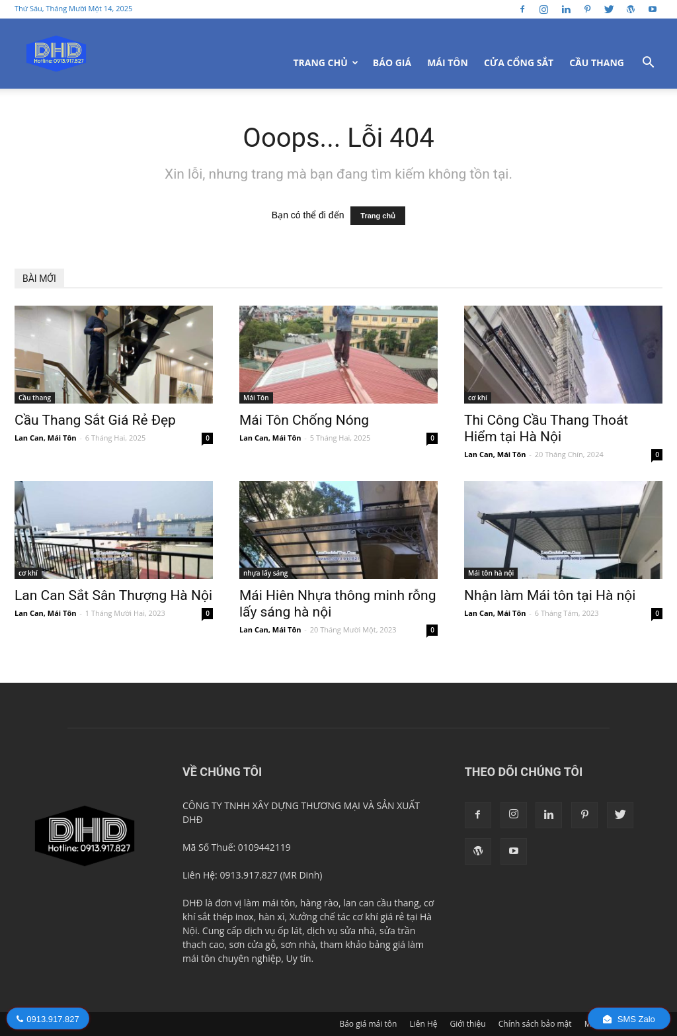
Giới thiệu (468, 1023)
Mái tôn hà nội (491, 573)
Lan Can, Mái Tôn (45, 438)
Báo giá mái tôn (368, 1023)
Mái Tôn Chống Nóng (304, 420)
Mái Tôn (447, 62)
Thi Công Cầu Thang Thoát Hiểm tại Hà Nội (546, 428)
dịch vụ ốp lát (273, 930)
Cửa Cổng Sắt (518, 62)
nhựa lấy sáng (265, 573)
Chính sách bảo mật (535, 1023)
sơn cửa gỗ (252, 944)
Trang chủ (377, 216)
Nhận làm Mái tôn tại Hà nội (549, 595)
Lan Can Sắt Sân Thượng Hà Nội (113, 595)
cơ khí (477, 397)
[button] (648, 64)
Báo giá (392, 62)
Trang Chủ (325, 62)
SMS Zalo (629, 1019)
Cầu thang (35, 397)
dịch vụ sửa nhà (341, 930)
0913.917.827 (48, 1019)
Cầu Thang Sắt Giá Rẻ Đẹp (95, 420)
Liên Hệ (423, 1023)
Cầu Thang (596, 62)
